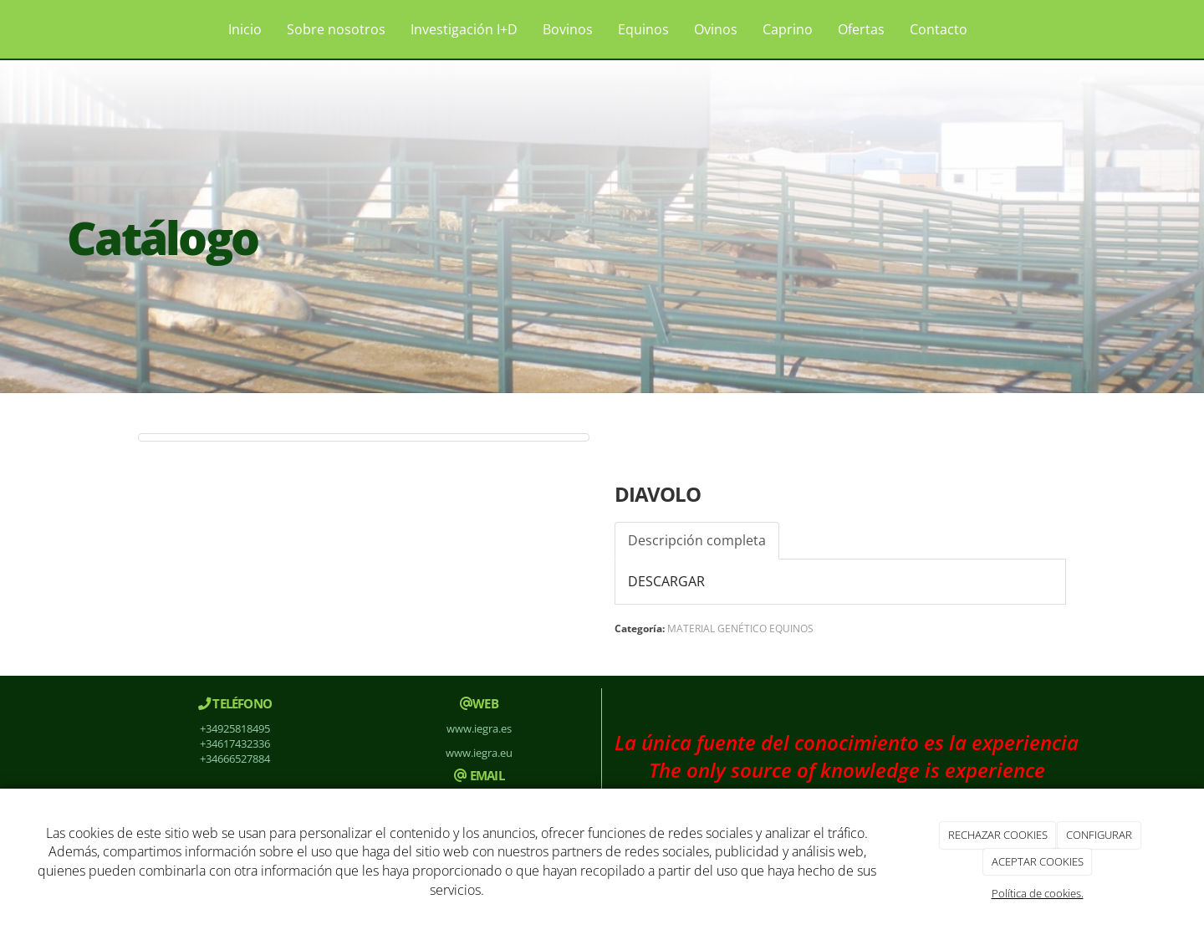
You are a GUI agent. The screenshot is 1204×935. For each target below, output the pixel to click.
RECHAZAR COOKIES (998, 834)
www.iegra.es (479, 728)
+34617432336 (235, 743)
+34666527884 (235, 758)
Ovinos (715, 29)
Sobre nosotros (336, 29)
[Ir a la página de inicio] (108, 29)
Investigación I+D (464, 29)
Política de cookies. (1038, 893)
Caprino (788, 29)
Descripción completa (697, 540)
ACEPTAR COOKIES (1038, 861)
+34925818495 (235, 728)
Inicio (245, 29)
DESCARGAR (666, 581)
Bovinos (568, 29)
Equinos (643, 29)
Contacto (938, 29)
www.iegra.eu (479, 752)
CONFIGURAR (1099, 834)
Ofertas (861, 29)
